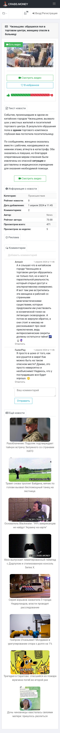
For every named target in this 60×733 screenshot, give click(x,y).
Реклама (12, 237)
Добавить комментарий (22, 255)
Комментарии (15, 247)
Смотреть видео (30, 77)
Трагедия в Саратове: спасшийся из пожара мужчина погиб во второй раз (30, 678)
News (50, 215)
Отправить (23, 400)
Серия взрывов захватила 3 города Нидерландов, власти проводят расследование (30, 603)
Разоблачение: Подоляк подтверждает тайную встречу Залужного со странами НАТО (30, 447)
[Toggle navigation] (54, 3)
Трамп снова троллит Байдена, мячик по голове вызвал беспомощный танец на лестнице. (30, 487)
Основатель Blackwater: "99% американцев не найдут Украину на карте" (30, 525)
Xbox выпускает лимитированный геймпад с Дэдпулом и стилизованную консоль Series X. (30, 563)
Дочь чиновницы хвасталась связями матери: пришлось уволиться (30, 714)
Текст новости (16, 108)
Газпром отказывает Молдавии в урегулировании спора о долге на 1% (30, 641)
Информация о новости (21, 188)
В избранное (30, 85)
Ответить (20, 344)
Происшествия (36, 195)
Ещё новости (15, 412)
